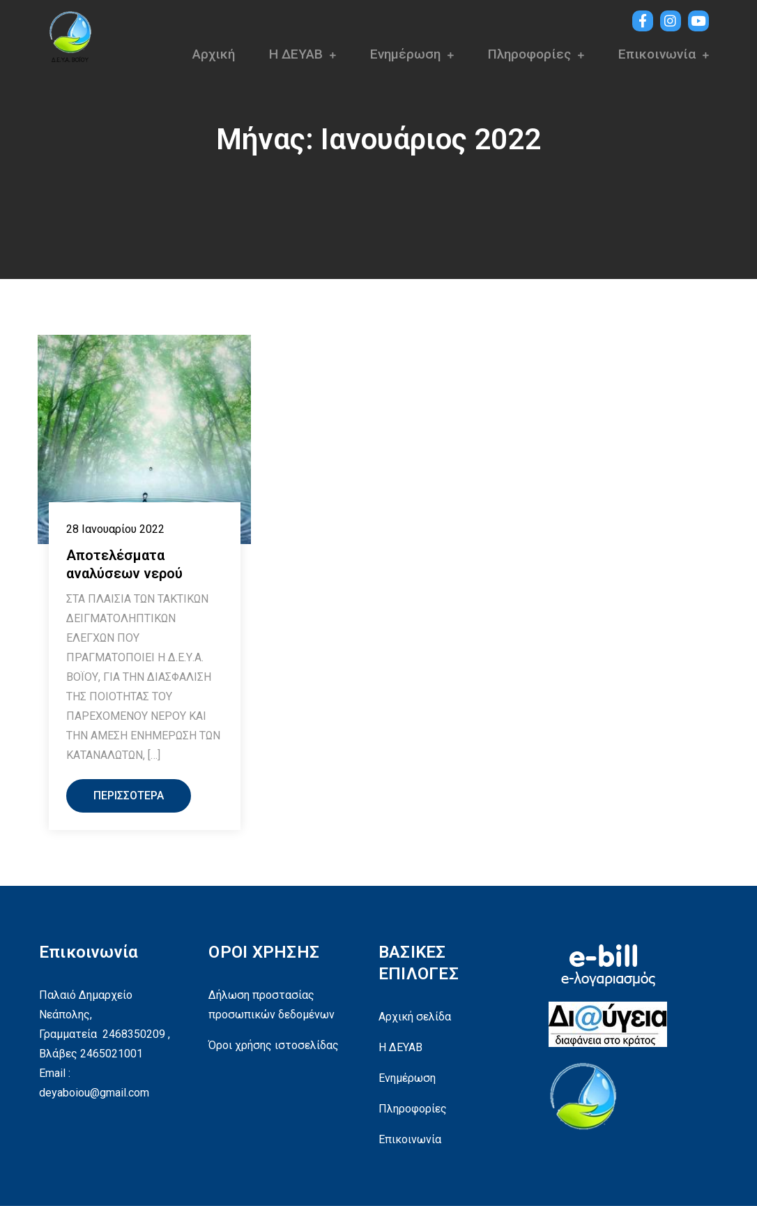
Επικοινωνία (657, 54)
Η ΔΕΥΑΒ (296, 54)
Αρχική (213, 54)
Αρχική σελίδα (414, 1016)
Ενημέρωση (405, 54)
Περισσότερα (128, 795)
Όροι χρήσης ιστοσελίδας (273, 1045)
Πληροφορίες (529, 54)
